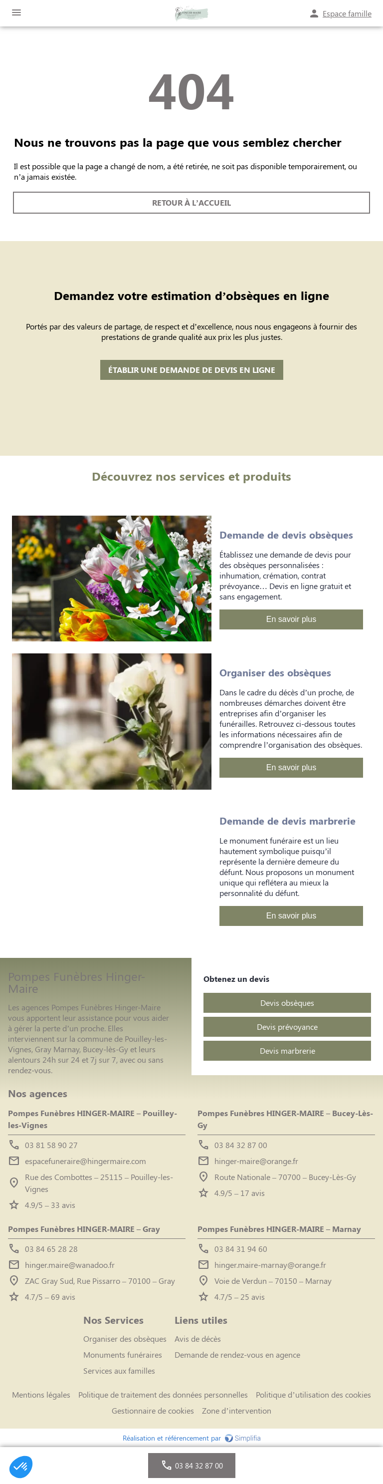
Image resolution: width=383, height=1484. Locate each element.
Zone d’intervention (236, 1410)
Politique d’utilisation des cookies (313, 1394)
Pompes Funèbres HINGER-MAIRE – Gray (84, 1228)
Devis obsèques (287, 1002)
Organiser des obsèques (125, 1338)
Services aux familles (119, 1370)
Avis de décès (198, 1338)
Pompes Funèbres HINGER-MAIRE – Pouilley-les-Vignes (92, 1119)
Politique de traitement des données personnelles (163, 1394)
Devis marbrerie (287, 1050)
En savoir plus (291, 619)
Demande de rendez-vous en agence (237, 1354)
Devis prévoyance (287, 1026)
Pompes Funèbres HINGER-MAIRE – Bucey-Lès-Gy (285, 1119)
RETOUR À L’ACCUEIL (191, 202)
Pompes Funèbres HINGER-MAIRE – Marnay (279, 1228)
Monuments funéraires (122, 1354)
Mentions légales (41, 1394)
